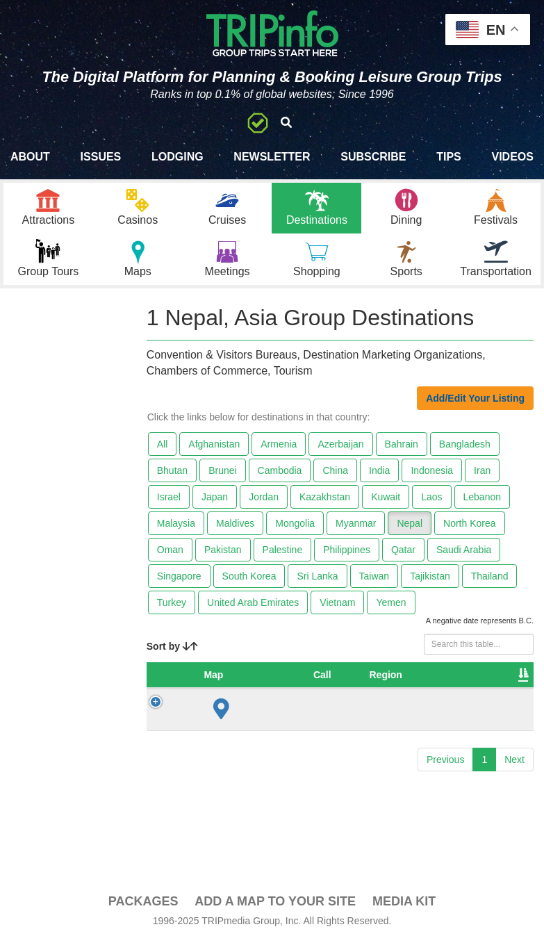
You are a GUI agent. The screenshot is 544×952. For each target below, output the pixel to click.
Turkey (171, 612)
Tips (448, 157)
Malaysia (176, 533)
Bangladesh (465, 454)
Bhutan (172, 480)
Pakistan (223, 560)
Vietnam (337, 612)
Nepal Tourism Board (478, 719)
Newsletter (271, 157)
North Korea (469, 533)
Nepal (409, 533)
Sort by (172, 656)
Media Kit (404, 912)
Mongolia (295, 533)
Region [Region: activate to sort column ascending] (321, 685)
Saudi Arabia (463, 560)
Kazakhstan (324, 507)
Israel (169, 507)
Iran (482, 480)
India (379, 480)
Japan (214, 507)
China (335, 480)
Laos (431, 507)
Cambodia (280, 480)
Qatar (403, 560)
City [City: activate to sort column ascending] (377, 685)
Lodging (177, 157)
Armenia (279, 454)
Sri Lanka (317, 586)
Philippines (346, 560)
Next (514, 769)
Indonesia (432, 480)
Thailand (490, 586)
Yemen (391, 612)
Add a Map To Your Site (275, 912)
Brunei (222, 480)
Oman (170, 560)
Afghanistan (214, 454)
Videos (512, 157)
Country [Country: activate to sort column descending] (256, 685)
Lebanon (482, 507)
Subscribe (373, 157)
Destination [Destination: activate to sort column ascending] (459, 685)
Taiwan (374, 586)
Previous (445, 769)
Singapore (179, 586)
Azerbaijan (340, 454)
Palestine (283, 560)
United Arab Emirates (253, 612)
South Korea (249, 586)
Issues (101, 157)
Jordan (264, 507)
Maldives (235, 533)
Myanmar (356, 533)
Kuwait (385, 507)
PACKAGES (143, 912)
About (30, 157)
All (162, 454)
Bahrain (401, 454)
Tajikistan (430, 586)
